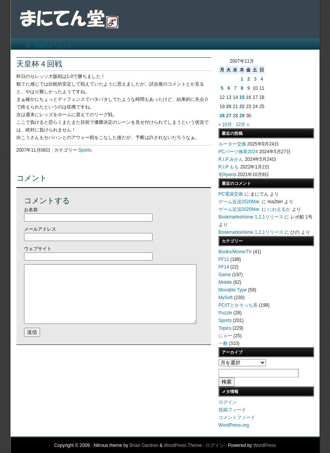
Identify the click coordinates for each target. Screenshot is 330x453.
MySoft (226, 297)
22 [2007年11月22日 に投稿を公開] (242, 106)
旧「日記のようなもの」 (51, 46)
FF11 (224, 259)
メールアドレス (40, 229)
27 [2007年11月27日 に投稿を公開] (228, 115)
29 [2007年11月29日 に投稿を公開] (242, 115)
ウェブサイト (38, 248)
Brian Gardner (144, 445)
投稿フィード (232, 410)
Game (225, 274)
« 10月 (225, 124)
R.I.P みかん (231, 159)
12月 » (242, 124)
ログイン (228, 402)
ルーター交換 (232, 144)
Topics (225, 328)
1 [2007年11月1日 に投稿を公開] (242, 79)
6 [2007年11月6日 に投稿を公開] (228, 88)
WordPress (264, 445)
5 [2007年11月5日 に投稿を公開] (222, 88)
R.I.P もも (229, 167)
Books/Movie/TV (235, 251)
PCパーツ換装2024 (238, 151)
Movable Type (233, 290)
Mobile (225, 282)
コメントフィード (237, 417)
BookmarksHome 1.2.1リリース (251, 217)
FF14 (224, 267)
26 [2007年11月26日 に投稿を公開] (222, 115)
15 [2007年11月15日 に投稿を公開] (242, 97)
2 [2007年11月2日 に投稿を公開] (248, 79)
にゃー (225, 335)
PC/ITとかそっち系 (238, 305)
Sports (85, 150)
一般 (223, 343)
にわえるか (278, 209)
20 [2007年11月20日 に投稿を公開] (228, 106)
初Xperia (228, 174)
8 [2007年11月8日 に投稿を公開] (242, 88)
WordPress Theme (183, 445)
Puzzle (225, 312)
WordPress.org (234, 425)
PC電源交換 (231, 194)
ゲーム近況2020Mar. (240, 201)
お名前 (31, 209)
